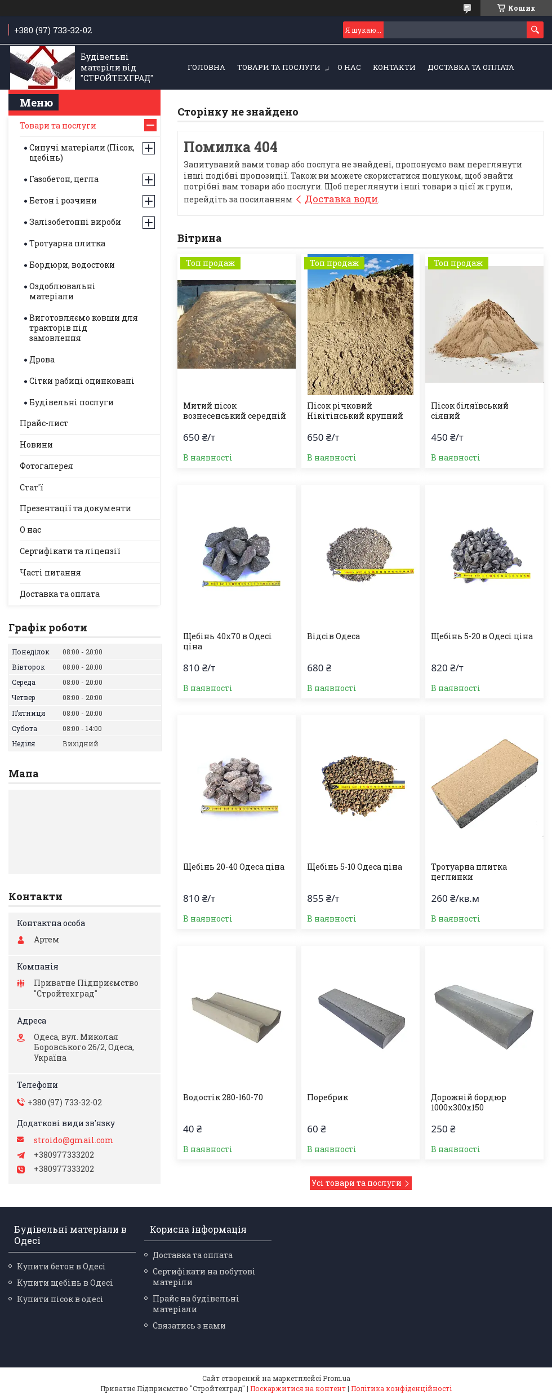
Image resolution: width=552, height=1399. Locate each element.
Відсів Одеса (333, 636)
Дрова (42, 359)
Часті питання (50, 572)
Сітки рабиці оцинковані (82, 380)
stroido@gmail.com (74, 1140)
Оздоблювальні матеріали (62, 291)
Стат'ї (31, 487)
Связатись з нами (189, 1325)
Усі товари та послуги (356, 1182)
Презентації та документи (75, 508)
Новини (36, 444)
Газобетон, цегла (64, 179)
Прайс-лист (44, 423)
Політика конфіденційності (401, 1388)
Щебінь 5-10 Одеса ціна (354, 867)
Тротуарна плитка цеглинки (469, 872)
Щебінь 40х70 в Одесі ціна (227, 641)
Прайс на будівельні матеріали (196, 1303)
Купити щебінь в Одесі (65, 1282)
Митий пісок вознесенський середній (234, 411)
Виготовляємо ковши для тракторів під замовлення (83, 327)
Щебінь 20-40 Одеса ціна (233, 867)
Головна (206, 67)
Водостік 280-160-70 (223, 1097)
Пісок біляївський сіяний (470, 411)
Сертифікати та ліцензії (70, 551)
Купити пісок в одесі (60, 1299)
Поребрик (327, 1097)
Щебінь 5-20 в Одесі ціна (482, 636)
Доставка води (341, 198)
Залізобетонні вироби (75, 221)
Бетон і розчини (63, 200)
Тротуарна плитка (67, 243)
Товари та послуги (278, 67)
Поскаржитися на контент (298, 1388)
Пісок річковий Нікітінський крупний (355, 411)
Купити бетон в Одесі (61, 1266)
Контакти (394, 67)
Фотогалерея (46, 466)
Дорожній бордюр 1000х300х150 (468, 1102)
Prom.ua (336, 1378)
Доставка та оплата (471, 67)
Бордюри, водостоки (72, 264)
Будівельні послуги (71, 402)
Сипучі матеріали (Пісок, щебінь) (82, 152)
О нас (349, 67)
